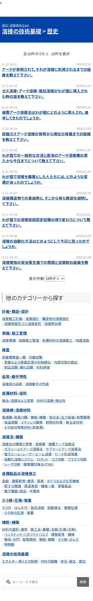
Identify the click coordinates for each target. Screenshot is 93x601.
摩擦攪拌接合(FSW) (38, 464)
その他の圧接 (14, 512)
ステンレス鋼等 (32, 422)
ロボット (43, 459)
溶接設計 (32, 318)
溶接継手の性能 (37, 383)
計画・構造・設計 (15, 311)
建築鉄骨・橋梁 (23, 480)
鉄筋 (40, 480)
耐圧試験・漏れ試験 (18, 367)
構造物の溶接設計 (55, 318)
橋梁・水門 (12, 539)
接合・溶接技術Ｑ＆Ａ (15, 25)
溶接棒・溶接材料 (16, 410)
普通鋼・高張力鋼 (15, 417)
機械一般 (48, 485)
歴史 (52, 31)
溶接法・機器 (12, 436)
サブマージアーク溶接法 (63, 449)
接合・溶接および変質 (18, 400)
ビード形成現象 (66, 454)
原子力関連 (12, 485)
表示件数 (37, 278)
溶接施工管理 (29, 340)
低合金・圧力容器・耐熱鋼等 (69, 417)
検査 (6, 349)
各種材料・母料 (14, 393)
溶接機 (40, 444)
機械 (71, 534)
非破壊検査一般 (14, 357)
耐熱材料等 (54, 422)
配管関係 (29, 539)
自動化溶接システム (19, 459)
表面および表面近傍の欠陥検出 (27, 362)
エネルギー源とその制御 (20, 561)
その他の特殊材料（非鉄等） (24, 427)
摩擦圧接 (71, 507)
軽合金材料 (74, 422)
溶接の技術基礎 (21, 31)
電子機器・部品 (15, 491)
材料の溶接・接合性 (51, 400)
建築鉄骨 (58, 534)
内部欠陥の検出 (66, 362)
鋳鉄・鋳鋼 (38, 417)
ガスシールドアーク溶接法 (23, 449)
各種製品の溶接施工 (19, 473)
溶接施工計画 (12, 318)
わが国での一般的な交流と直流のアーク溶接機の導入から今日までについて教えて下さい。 (45, 158)
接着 (30, 512)
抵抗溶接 (37, 507)
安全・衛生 (68, 561)
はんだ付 (21, 507)
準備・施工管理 (14, 333)
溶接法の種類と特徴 (17, 444)
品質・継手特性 (14, 376)
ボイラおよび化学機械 (63, 480)
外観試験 (35, 357)
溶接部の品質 (12, 383)
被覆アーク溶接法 (61, 444)
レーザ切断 (12, 464)
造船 (5, 480)
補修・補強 (10, 522)
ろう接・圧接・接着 (17, 500)
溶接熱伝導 (52, 323)
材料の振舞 (49, 561)
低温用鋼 (11, 422)
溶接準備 (9, 340)
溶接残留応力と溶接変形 (22, 323)
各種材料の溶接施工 (57, 340)
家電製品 (64, 485)
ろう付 (6, 507)
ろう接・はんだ (68, 539)
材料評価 (43, 367)
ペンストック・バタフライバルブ (26, 534)
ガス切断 (58, 459)
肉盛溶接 (82, 340)
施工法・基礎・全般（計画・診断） (53, 529)
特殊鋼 (9, 544)
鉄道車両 (31, 485)
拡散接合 (54, 507)
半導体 (34, 491)
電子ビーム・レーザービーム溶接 (28, 454)
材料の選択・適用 (14, 529)
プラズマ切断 (77, 459)
